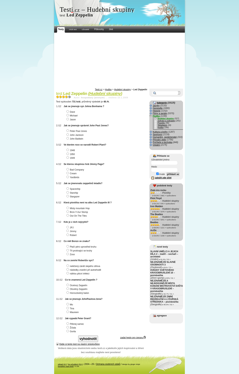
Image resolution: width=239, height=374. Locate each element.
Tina (70, 308)
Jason (71, 119)
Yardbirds (73, 177)
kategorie (162, 102)
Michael (72, 115)
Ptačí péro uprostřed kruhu (81, 246)
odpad (62, 364)
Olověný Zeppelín (77, 289)
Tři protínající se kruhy (79, 250)
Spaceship (73, 189)
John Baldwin (75, 138)
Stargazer (73, 196)
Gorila (71, 331)
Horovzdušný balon (78, 293)
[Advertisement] (119, 61)
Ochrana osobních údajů (108, 364)
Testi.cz (98, 89)
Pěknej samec (75, 324)
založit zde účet (163, 177)
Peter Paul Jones (77, 131)
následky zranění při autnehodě (84, 270)
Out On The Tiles (77, 216)
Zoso (71, 254)
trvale (160, 174)
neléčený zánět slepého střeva (83, 266)
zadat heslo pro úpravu (133, 337)
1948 (71, 150)
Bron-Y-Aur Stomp (77, 212)
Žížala (71, 327)
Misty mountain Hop (78, 208)
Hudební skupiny (122, 89)
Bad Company (75, 169)
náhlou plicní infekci (78, 273)
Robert (72, 235)
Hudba (108, 89)
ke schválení (75, 364)
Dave (71, 112)
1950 (71, 154)
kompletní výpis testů (66, 366)
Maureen (73, 312)
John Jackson (75, 135)
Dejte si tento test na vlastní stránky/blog (79, 344)
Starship (72, 193)
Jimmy (71, 231)
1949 (71, 158)
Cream (72, 173)
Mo (70, 304)
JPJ (70, 227)
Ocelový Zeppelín (77, 285)
